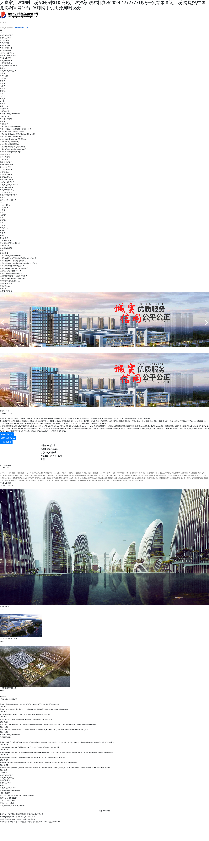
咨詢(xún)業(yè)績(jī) (7, 778)
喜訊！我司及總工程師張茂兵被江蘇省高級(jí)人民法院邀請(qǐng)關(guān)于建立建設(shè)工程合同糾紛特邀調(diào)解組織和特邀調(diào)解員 (48, 724)
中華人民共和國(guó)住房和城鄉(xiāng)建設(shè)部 (17, 134)
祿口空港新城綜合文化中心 (9, 638)
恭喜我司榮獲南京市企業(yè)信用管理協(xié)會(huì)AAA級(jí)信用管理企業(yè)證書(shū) (29, 704)
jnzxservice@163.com (18, 805)
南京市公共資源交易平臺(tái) (9, 144)
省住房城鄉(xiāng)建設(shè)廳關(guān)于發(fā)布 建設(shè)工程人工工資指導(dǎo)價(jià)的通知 (32, 757)
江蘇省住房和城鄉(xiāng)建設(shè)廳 (12, 147)
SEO (33, 817)
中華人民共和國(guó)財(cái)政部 (11, 136)
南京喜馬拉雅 (4, 606)
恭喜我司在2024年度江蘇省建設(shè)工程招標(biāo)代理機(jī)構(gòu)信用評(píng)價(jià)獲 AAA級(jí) (34, 709)
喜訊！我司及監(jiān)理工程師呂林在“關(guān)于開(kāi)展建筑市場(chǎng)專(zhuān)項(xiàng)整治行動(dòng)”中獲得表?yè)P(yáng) (44, 729)
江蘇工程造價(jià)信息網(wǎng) (10, 126)
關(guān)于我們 (5, 783)
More (1, 609)
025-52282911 (13, 798)
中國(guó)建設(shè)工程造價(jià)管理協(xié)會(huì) (17, 129)
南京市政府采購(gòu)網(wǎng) (10, 152)
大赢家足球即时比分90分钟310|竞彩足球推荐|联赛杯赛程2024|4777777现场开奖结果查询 (30, 822)
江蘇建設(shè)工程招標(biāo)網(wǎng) (13, 149)
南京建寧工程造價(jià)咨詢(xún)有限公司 (39, 349)
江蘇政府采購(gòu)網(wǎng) (9, 141)
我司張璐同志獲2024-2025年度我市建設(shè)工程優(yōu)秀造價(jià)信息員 (25, 714)
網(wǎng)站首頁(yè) (6, 775)
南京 (29, 817)
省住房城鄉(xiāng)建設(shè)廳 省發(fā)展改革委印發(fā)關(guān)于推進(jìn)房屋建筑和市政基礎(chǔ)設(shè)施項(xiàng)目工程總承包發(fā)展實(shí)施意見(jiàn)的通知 (56, 752)
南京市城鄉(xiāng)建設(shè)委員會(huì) (13, 139)
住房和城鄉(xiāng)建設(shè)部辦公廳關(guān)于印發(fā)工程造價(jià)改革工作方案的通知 (30, 747)
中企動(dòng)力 (21, 817)
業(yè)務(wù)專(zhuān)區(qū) (10, 790)
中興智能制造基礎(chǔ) (8, 688)
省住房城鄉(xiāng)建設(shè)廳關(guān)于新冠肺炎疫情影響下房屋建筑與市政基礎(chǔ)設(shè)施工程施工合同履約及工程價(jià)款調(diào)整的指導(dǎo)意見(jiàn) (55, 767)
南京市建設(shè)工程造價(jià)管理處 (12, 131)
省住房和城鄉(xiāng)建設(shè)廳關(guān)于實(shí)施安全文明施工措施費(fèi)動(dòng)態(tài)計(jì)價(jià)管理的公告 (38, 762)
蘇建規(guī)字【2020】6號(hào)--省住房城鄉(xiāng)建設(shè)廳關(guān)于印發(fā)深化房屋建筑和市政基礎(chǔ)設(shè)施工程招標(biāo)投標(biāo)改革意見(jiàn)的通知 (57, 742)
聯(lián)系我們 (5, 780)
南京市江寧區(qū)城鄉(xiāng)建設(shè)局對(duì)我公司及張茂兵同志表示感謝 (26, 719)
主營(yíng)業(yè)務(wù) (8, 788)
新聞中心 (3, 785)
